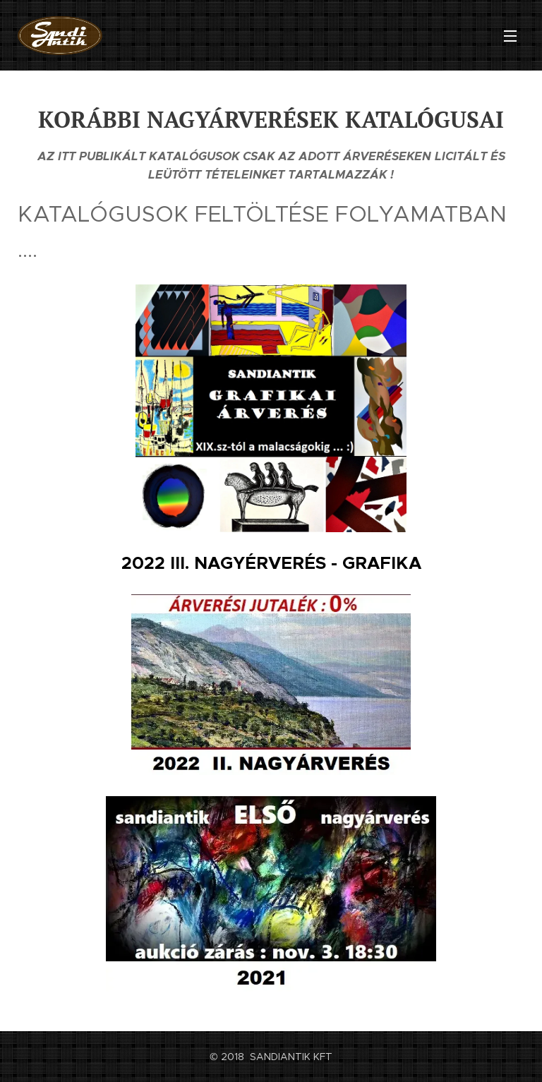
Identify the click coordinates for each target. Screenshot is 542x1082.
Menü (510, 36)
